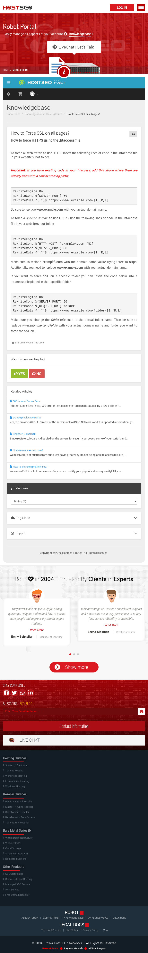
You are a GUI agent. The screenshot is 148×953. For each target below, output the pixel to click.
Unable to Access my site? (26, 450)
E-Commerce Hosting (17, 781)
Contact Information (74, 726)
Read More (37, 630)
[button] (141, 7)
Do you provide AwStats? (25, 417)
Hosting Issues (54, 114)
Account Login (30, 917)
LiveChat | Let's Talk (76, 47)
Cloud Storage (13, 848)
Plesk (8, 801)
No (36, 373)
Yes (19, 373)
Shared (9, 765)
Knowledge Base (73, 917)
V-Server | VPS (13, 843)
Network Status (50, 948)
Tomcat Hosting (14, 770)
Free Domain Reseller (17, 895)
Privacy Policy (91, 930)
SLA (105, 930)
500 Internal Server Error (25, 401)
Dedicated (22, 765)
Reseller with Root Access (20, 817)
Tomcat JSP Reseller (17, 822)
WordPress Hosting (16, 775)
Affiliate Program (97, 948)
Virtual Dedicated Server (18, 837)
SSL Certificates (14, 873)
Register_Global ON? (23, 434)
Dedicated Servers (15, 858)
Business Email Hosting (18, 879)
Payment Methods (73, 948)
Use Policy (72, 930)
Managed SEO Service (17, 884)
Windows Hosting (15, 786)
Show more (76, 667)
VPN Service (12, 889)
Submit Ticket (51, 917)
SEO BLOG (26, 703)
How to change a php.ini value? (28, 466)
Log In (122, 7)
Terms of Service (51, 930)
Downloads (119, 917)
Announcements (98, 917)
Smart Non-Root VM (16, 853)
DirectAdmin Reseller (17, 812)
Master (9, 806)
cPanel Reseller (24, 801)
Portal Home (13, 114)
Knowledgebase (33, 114)
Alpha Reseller (25, 806)
